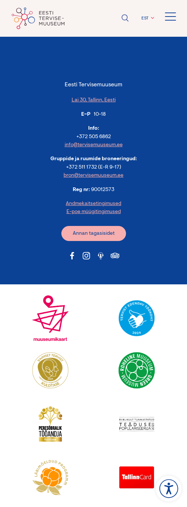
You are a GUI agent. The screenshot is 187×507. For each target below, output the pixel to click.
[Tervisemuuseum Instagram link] (86, 255)
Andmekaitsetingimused (93, 203)
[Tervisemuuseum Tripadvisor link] (115, 255)
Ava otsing (125, 18)
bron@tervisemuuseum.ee (93, 175)
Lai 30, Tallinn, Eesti (94, 100)
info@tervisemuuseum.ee (94, 145)
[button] (147, 18)
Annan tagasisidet (94, 233)
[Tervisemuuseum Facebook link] (72, 255)
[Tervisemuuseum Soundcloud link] (100, 255)
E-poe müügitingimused (93, 212)
